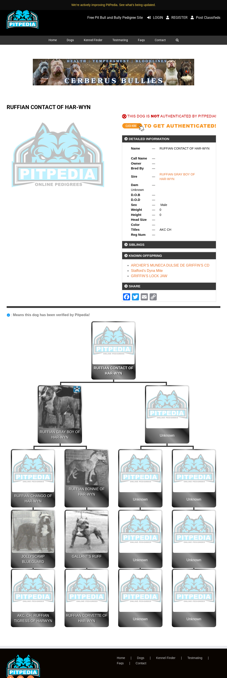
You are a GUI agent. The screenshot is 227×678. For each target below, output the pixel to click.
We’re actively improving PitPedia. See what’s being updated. (113, 5)
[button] (177, 40)
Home (121, 658)
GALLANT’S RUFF (87, 556)
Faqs (120, 663)
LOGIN (154, 17)
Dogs (140, 658)
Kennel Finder (165, 658)
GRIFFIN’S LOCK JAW (149, 276)
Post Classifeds (204, 17)
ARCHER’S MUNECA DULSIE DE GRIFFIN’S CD (170, 265)
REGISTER (176, 17)
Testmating (194, 658)
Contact (141, 663)
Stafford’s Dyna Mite (147, 271)
